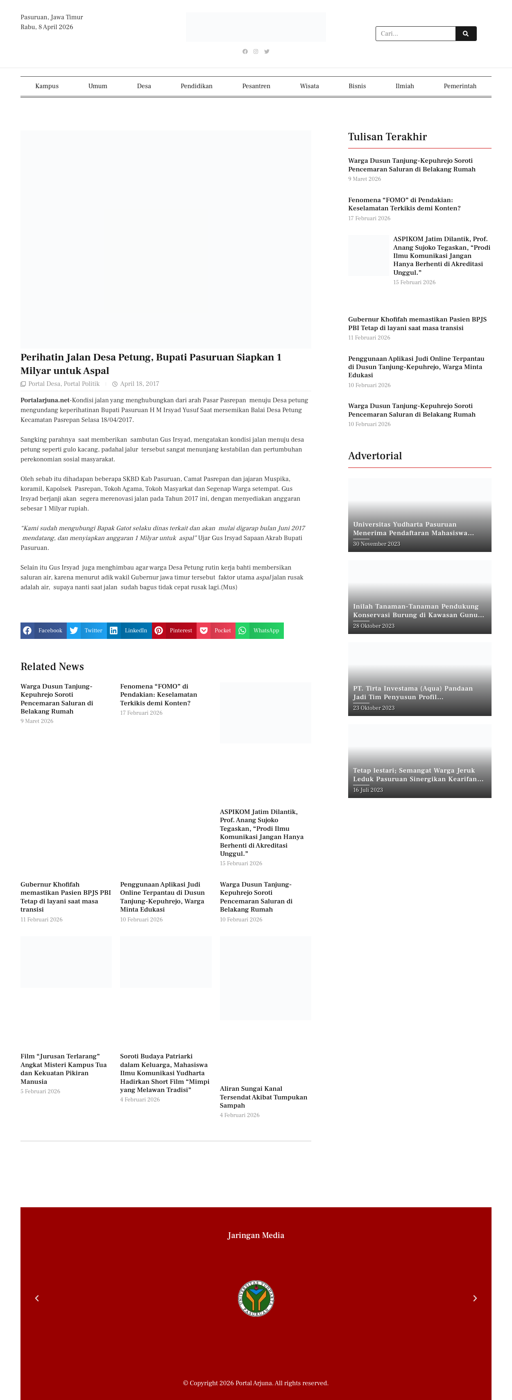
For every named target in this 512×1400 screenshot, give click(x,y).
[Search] (465, 34)
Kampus (47, 86)
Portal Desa (44, 384)
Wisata (309, 86)
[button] (43, 630)
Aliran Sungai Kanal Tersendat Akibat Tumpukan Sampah (264, 1097)
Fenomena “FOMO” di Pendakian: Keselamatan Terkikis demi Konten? (158, 694)
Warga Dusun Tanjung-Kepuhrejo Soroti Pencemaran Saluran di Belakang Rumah (56, 699)
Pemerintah (460, 86)
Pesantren (256, 86)
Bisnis (357, 86)
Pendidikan (197, 86)
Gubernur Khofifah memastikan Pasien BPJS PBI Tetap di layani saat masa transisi (65, 897)
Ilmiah (405, 86)
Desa (144, 86)
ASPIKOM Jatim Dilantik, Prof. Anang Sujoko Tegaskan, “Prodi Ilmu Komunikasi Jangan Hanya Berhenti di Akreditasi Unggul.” (262, 832)
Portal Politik (81, 384)
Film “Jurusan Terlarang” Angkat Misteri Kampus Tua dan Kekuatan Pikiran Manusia (63, 1069)
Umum (97, 86)
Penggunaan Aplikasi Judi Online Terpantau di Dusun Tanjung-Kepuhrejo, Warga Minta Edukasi (162, 897)
